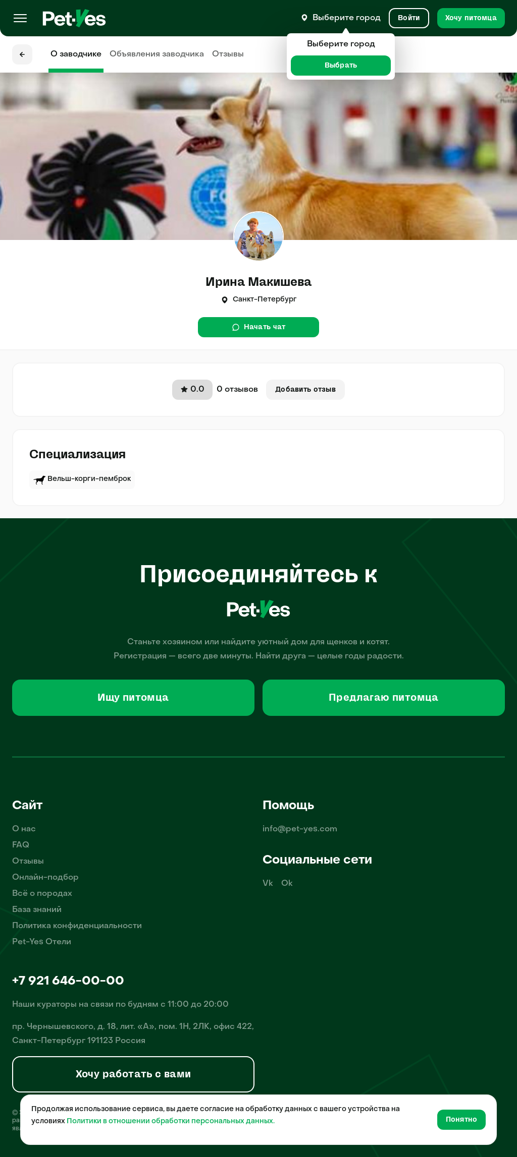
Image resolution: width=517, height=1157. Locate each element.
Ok (287, 884)
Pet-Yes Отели (41, 942)
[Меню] (20, 18)
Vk (268, 884)
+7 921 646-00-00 (68, 982)
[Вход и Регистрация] (409, 18)
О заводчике (75, 54)
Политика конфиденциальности (77, 926)
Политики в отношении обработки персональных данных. (171, 1121)
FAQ (20, 845)
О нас (24, 829)
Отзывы (228, 54)
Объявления (157, 54)
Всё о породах (42, 894)
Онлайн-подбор (45, 878)
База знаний (37, 910)
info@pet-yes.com (300, 829)
